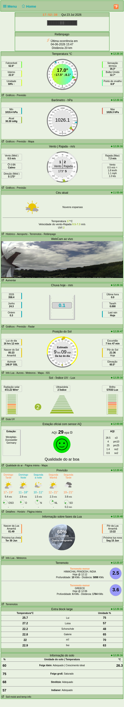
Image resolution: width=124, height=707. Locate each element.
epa (68, 432)
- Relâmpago (49, 234)
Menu (11, 6)
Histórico (8, 234)
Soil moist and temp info (16, 697)
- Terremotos (35, 234)
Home (28, 6)
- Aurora (19, 373)
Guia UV (8, 419)
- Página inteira (31, 465)
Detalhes (8, 511)
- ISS (47, 373)
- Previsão (20, 95)
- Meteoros (30, 373)
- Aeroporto (21, 234)
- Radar (31, 326)
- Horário (20, 511)
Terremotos (9, 604)
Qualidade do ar (12, 465)
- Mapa (30, 141)
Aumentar (8, 280)
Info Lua (7, 373)
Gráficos (8, 95)
